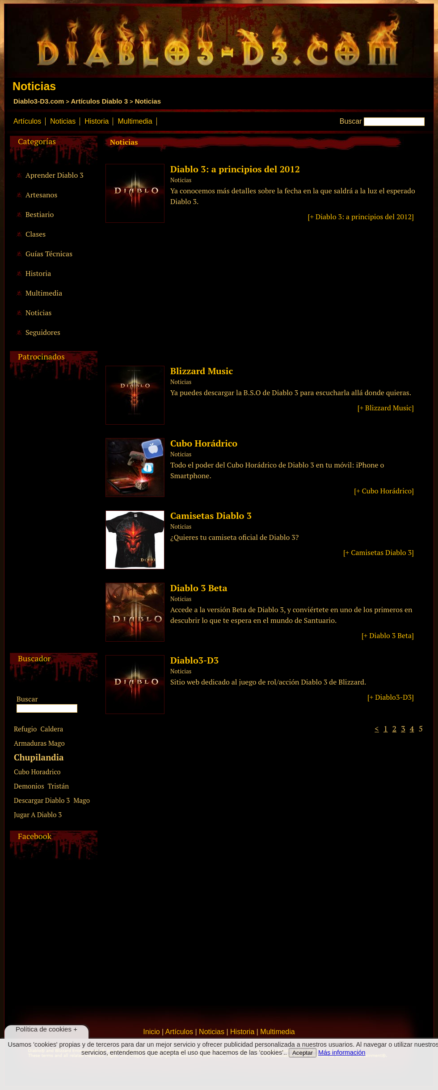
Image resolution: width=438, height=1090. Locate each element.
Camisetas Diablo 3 (211, 516)
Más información (342, 1052)
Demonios (29, 785)
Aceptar (302, 1052)
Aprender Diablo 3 (54, 175)
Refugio (25, 728)
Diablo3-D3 (194, 660)
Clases (35, 234)
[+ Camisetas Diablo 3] (378, 552)
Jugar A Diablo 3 (38, 814)
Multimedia (135, 121)
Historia (96, 121)
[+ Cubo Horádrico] (384, 491)
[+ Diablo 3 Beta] (388, 635)
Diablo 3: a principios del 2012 (235, 169)
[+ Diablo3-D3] (390, 697)
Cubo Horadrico (37, 771)
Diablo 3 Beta (198, 588)
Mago (81, 800)
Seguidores (42, 332)
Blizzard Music (201, 371)
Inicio (151, 1032)
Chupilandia (39, 757)
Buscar (351, 121)
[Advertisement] (52, 519)
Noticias (148, 101)
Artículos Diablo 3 (99, 101)
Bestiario (39, 214)
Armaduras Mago (39, 743)
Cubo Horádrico (203, 443)
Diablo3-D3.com (38, 101)
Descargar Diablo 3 (42, 800)
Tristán (58, 785)
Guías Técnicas (48, 254)
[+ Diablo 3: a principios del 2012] (361, 216)
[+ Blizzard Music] (386, 408)
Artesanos (41, 195)
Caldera (51, 728)
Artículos (27, 121)
